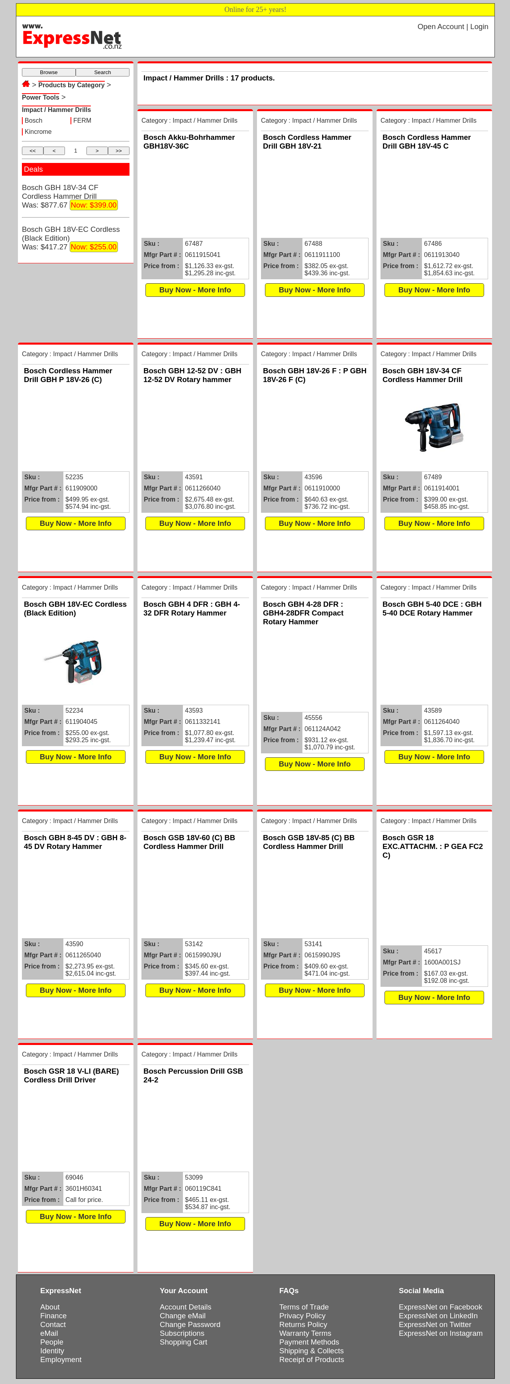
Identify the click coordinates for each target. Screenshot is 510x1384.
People (51, 1342)
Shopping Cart (183, 1342)
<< (32, 151)
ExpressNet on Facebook (440, 1307)
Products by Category (71, 85)
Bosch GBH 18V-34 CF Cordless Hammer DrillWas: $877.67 (70, 196)
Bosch (33, 120)
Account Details (186, 1307)
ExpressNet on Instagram (441, 1333)
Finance (53, 1315)
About (50, 1307)
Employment (61, 1359)
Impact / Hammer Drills (56, 109)
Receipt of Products (311, 1359)
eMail (49, 1333)
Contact (53, 1324)
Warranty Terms (305, 1333)
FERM (82, 120)
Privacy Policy (302, 1315)
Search (102, 72)
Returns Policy (303, 1324)
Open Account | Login (453, 26)
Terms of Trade (304, 1307)
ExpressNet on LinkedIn (438, 1315)
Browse (48, 72)
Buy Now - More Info (195, 290)
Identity (52, 1351)
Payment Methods (309, 1342)
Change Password (190, 1324)
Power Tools (40, 97)
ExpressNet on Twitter (435, 1324)
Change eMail (183, 1315)
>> (119, 151)
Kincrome (38, 131)
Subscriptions (182, 1333)
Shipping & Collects (311, 1351)
